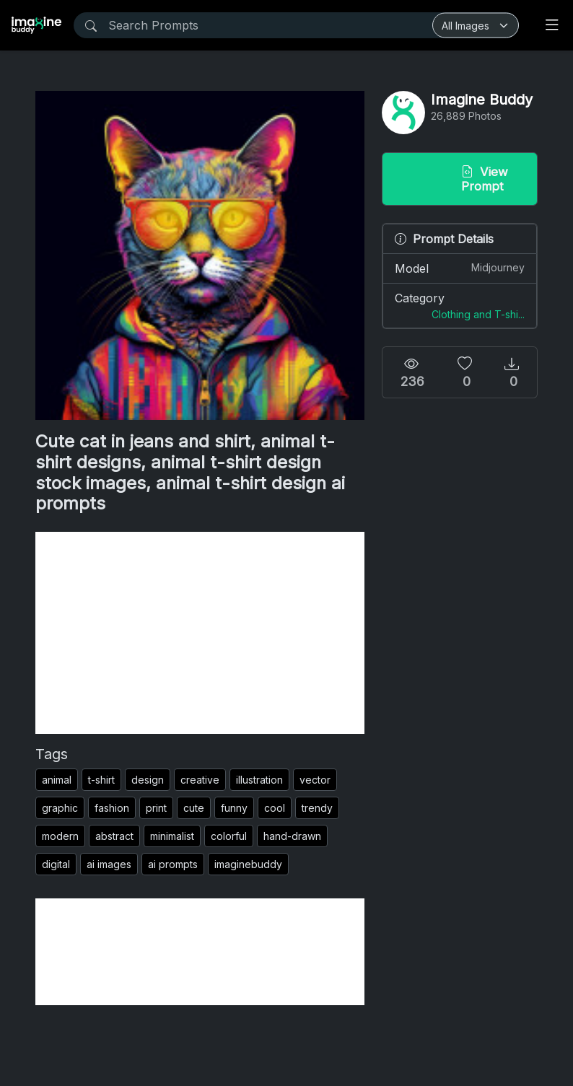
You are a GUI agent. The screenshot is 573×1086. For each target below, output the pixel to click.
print (156, 808)
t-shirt (101, 780)
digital (56, 864)
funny (234, 808)
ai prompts (173, 864)
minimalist (172, 836)
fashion (112, 808)
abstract (114, 836)
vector (315, 780)
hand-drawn (292, 836)
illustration (259, 780)
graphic (60, 808)
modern (60, 836)
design (147, 780)
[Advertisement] (199, 633)
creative (199, 780)
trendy (317, 808)
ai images (109, 864)
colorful (229, 836)
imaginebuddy (248, 864)
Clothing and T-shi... (478, 314)
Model (460, 268)
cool (274, 808)
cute (193, 808)
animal (56, 780)
